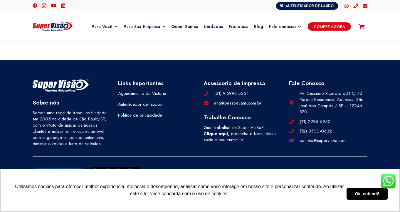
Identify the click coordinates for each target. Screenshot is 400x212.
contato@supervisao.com (323, 140)
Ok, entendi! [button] (367, 193)
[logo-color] (53, 26)
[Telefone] (355, 6)
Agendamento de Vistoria (142, 93)
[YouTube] (53, 5)
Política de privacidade (140, 115)
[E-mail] (365, 6)
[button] (115, 26)
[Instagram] (44, 6)
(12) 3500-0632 (316, 131)
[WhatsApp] (346, 6)
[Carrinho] (361, 26)
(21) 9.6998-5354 (231, 93)
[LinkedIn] (63, 5)
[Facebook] (35, 5)
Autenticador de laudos (140, 104)
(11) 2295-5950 (315, 121)
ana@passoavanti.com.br (237, 103)
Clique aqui (216, 133)
